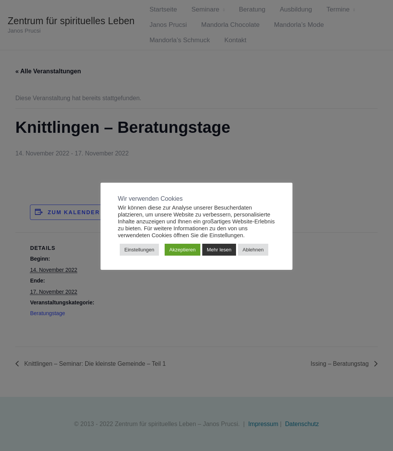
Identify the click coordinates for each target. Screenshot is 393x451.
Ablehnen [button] (253, 250)
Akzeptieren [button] (182, 250)
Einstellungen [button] (139, 250)
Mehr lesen (219, 250)
